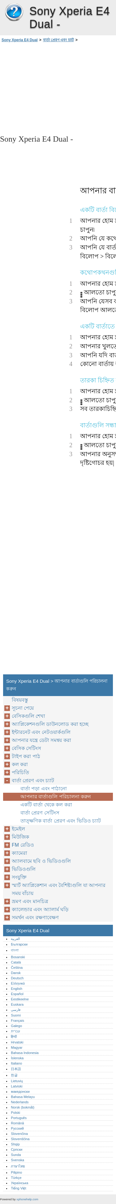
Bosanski (18, 957)
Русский (17, 1128)
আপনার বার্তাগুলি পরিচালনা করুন (55, 796)
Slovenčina (19, 1134)
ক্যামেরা (19, 853)
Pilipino (16, 1172)
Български (19, 944)
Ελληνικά (18, 983)
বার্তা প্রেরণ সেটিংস (39, 812)
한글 (14, 1075)
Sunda (16, 1155)
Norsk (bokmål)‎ (22, 1107)
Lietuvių (17, 1081)
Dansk (16, 973)
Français (17, 1020)
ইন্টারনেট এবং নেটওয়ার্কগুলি (41, 732)
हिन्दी (14, 1037)
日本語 (16, 1069)
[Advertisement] (58, 88)
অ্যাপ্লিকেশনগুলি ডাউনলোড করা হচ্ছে (50, 724)
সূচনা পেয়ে (23, 708)
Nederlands (19, 1102)
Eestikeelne (20, 999)
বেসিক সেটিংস (26, 748)
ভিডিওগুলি (24, 869)
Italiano (16, 1063)
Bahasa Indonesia (25, 1053)
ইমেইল (18, 828)
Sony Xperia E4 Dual (14, 12)
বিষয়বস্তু (20, 700)
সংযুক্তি (19, 877)
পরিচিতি (20, 772)
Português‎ (19, 1118)
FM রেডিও (23, 845)
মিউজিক (20, 837)
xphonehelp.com (27, 1199)
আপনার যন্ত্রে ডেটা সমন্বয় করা (41, 740)
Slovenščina (20, 1139)
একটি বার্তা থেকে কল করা (46, 804)
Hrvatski (17, 1042)
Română (17, 1123)
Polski (15, 1112)
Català (16, 962)
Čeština (17, 967)
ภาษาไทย (18, 1166)
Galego (16, 1026)
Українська (19, 1183)
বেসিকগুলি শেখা (28, 716)
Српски (16, 1149)
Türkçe (16, 1178)
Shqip (15, 1144)
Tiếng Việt (18, 1188)
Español (17, 994)
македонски (20, 1091)
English (16, 988)
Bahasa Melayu (23, 1097)
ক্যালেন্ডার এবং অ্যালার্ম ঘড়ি (40, 909)
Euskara (17, 1004)
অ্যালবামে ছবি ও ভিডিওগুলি (41, 861)
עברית (15, 1031)
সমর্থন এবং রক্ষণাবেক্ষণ (35, 917)
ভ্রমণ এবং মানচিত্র (30, 901)
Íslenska (17, 1058)
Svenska (17, 1160)
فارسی (15, 1010)
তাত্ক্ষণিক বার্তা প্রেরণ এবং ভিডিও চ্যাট (60, 820)
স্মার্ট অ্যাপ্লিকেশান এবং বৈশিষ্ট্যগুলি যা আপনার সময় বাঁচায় (58, 889)
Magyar (16, 1047)
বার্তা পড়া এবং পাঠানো (43, 788)
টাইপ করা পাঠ (26, 756)
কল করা (20, 764)
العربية (15, 939)
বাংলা (15, 950)
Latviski (16, 1086)
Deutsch (17, 978)
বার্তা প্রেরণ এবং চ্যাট (58, 40)
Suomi (16, 1015)
